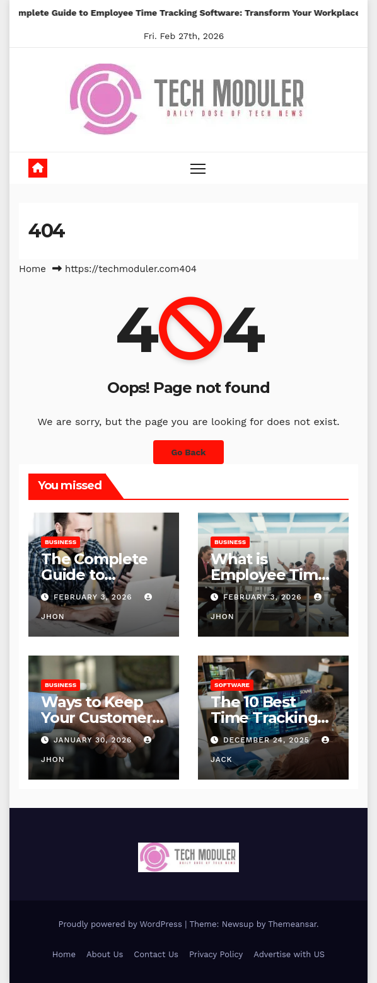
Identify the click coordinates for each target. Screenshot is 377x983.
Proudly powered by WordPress (121, 924)
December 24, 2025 (268, 740)
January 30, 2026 (94, 740)
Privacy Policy (216, 954)
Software (232, 684)
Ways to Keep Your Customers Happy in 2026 (100, 717)
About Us (104, 954)
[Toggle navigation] (197, 168)
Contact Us (156, 954)
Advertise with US (289, 954)
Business (60, 541)
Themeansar (292, 924)
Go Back (188, 452)
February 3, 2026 (95, 597)
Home (32, 269)
